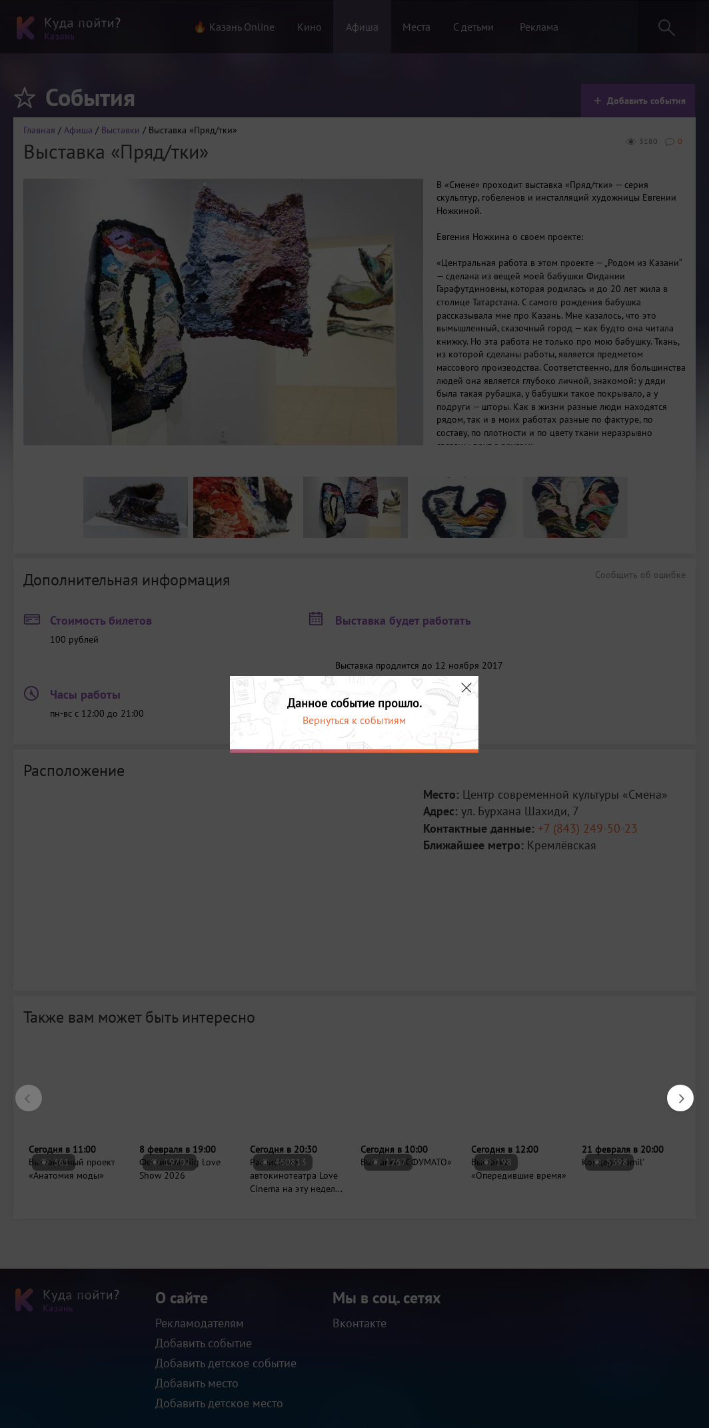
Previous (22, 1091)
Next (673, 1091)
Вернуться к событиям (354, 720)
